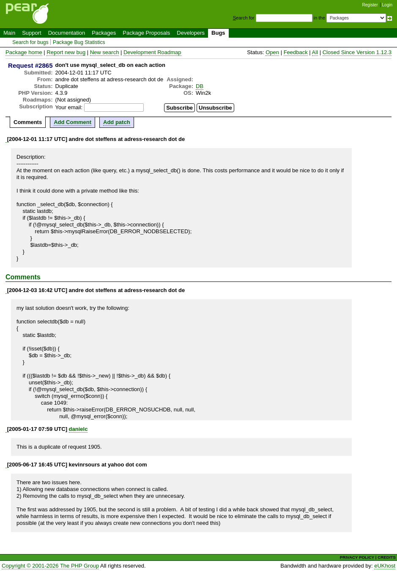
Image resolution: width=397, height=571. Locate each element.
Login (387, 5)
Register (370, 5)
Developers (191, 33)
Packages (104, 33)
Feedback (296, 52)
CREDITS (387, 557)
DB (199, 86)
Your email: (69, 107)
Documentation (66, 33)
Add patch (116, 122)
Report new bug (66, 52)
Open (272, 52)
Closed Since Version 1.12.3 (357, 52)
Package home (23, 52)
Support (31, 33)
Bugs (218, 33)
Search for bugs (30, 42)
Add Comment (72, 122)
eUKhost (384, 566)
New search (104, 52)
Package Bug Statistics (79, 42)
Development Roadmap (152, 52)
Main (9, 33)
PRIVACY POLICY (357, 557)
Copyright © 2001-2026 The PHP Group (50, 566)
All (315, 52)
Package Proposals (146, 33)
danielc (78, 429)
